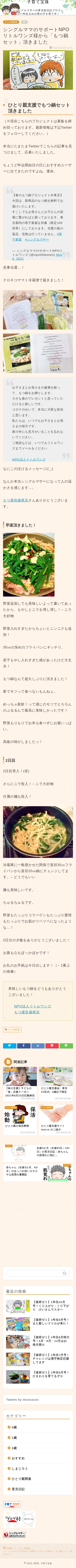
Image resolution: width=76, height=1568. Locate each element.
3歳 (14, 1448)
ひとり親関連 (11, 22)
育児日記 (18, 1489)
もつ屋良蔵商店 (15, 500)
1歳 (14, 1437)
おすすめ (18, 1458)
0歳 (14, 1427)
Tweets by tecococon (22, 1399)
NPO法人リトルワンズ (28, 459)
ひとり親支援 (13, 1029)
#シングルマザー (37, 239)
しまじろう (20, 1468)
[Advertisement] (38, 1222)
